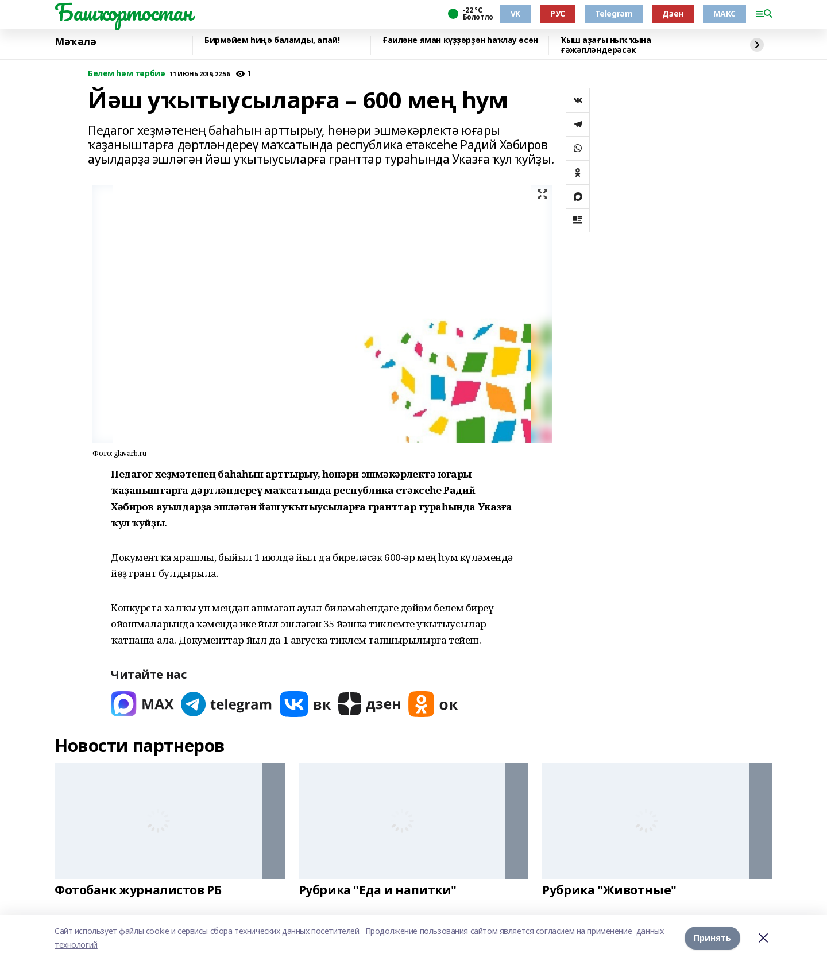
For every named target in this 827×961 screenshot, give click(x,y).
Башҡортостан (123, 12)
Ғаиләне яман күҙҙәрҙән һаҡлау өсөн (460, 40)
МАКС (724, 13)
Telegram (614, 13)
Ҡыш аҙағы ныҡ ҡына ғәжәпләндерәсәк (606, 45)
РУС (557, 13)
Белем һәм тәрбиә (126, 74)
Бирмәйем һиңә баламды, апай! (271, 40)
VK (515, 13)
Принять (712, 937)
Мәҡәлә (75, 42)
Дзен (672, 13)
